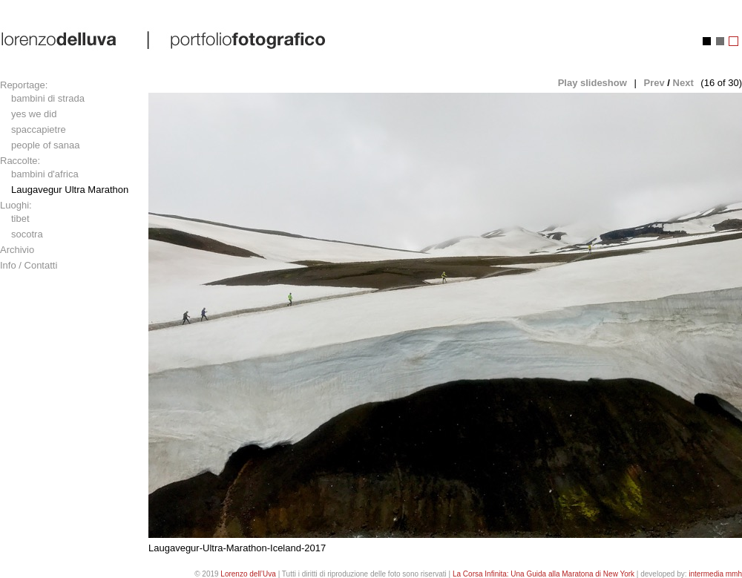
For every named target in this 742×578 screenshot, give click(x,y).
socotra (27, 234)
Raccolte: (20, 160)
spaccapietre (38, 129)
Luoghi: (16, 205)
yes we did (33, 113)
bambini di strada (48, 98)
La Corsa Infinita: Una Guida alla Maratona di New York (543, 574)
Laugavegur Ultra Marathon (69, 189)
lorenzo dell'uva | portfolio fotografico (164, 39)
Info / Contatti (28, 265)
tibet (20, 218)
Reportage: (23, 85)
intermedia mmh (715, 574)
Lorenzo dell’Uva (248, 574)
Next (683, 82)
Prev (653, 82)
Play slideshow (592, 82)
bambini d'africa (45, 174)
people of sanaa (45, 145)
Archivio (17, 249)
